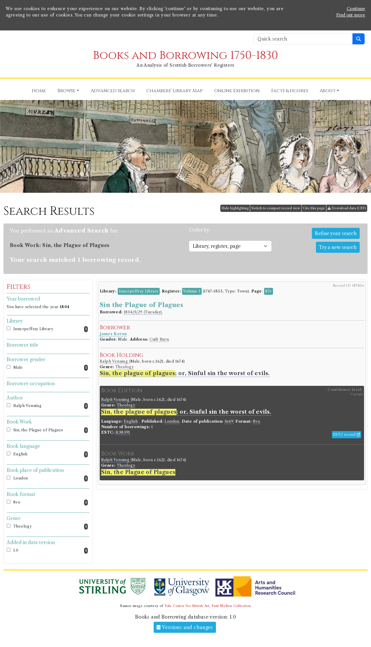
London (50, 478)
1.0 (50, 551)
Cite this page (314, 208)
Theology (50, 527)
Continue (356, 8)
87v (268, 291)
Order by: (199, 230)
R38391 (123, 432)
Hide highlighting (235, 208)
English (50, 454)
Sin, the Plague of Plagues (50, 430)
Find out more (350, 15)
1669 (229, 421)
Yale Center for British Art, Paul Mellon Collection (208, 606)
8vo (50, 502)
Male (50, 368)
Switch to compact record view (275, 208)
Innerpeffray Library (50, 329)
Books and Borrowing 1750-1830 (185, 55)
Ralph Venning (50, 406)
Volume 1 (191, 291)
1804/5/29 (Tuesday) (143, 312)
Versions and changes (185, 627)
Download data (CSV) (347, 208)
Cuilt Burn (159, 339)
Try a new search (338, 247)
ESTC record (346, 434)
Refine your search (336, 233)
